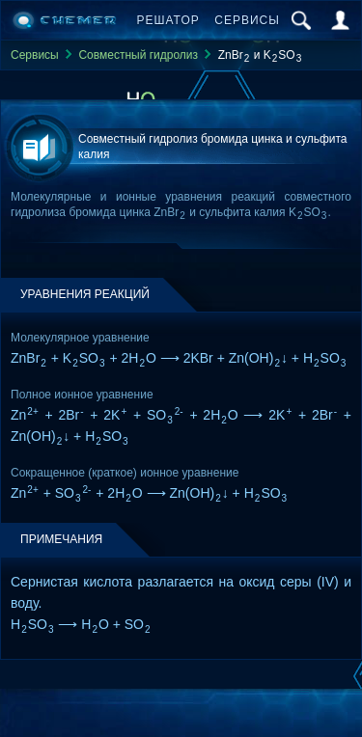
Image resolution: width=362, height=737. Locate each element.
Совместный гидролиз (138, 55)
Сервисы (247, 20)
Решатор (168, 20)
